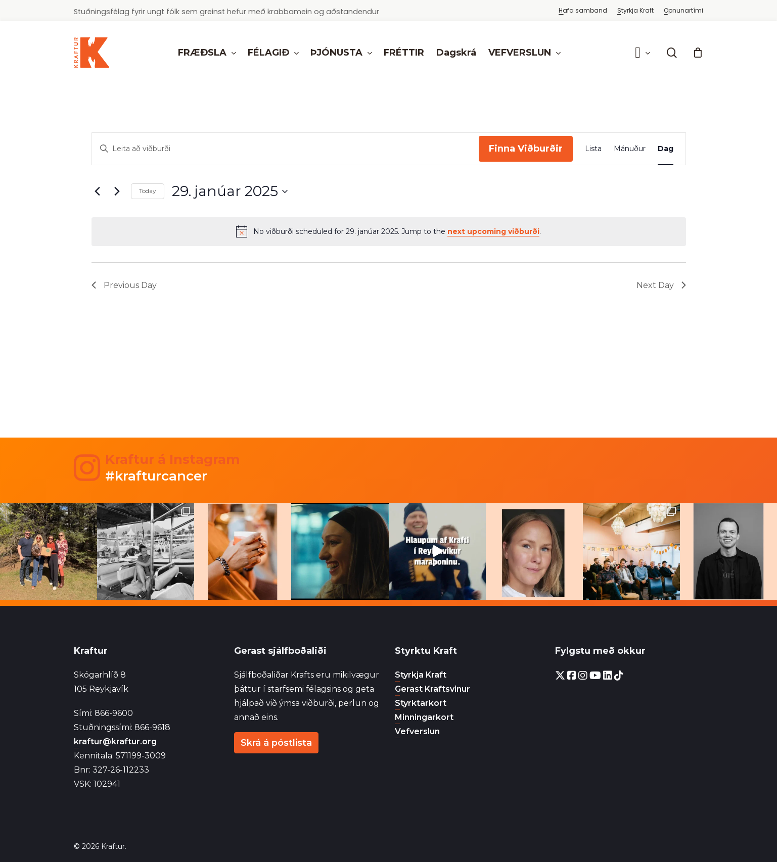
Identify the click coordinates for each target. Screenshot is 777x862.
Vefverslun (417, 731)
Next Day (661, 285)
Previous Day (124, 285)
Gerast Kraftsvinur (432, 689)
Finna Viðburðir (526, 148)
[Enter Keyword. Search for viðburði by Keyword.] (285, 149)
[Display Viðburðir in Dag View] (665, 149)
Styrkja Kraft (420, 675)
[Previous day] (98, 191)
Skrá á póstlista (276, 742)
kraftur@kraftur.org (115, 741)
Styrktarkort (420, 703)
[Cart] (697, 52)
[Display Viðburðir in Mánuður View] (630, 149)
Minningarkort (424, 717)
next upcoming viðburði (493, 231)
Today (147, 191)
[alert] (389, 231)
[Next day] (117, 191)
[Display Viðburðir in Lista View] (593, 149)
